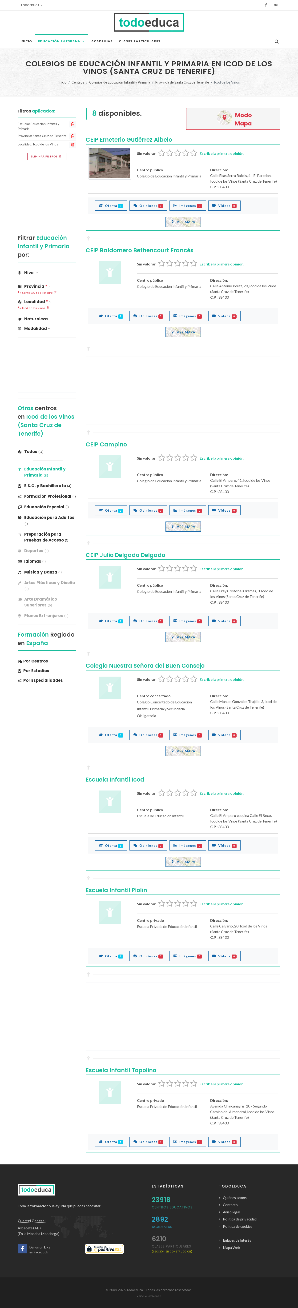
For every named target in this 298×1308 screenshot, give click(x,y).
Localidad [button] (34, 302)
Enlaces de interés (237, 1240)
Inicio (62, 82)
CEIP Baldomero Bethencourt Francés (139, 250)
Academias (162, 1226)
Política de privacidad (240, 1219)
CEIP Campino (106, 444)
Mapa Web (231, 1247)
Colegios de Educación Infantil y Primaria (119, 82)
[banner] (47, 551)
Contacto (230, 1205)
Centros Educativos (172, 1207)
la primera (222, 153)
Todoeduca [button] (31, 5)
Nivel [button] (28, 273)
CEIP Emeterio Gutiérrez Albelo (129, 140)
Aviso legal (231, 1212)
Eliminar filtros (46, 156)
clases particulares (172, 1248)
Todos (31, 451)
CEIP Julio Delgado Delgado (125, 555)
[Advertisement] (183, 391)
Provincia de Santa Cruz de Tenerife (182, 82)
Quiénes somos (235, 1198)
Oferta (111, 205)
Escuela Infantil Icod (115, 779)
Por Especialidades (40, 680)
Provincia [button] (34, 286)
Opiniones (148, 205)
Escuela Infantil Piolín (116, 890)
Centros (78, 82)
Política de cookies (237, 1226)
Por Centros (33, 661)
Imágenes (187, 205)
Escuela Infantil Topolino (121, 1070)
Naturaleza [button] (34, 319)
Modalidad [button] (34, 328)
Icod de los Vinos (34, 308)
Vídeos (224, 205)
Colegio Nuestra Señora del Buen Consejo (145, 666)
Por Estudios (33, 671)
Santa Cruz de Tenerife (37, 293)
